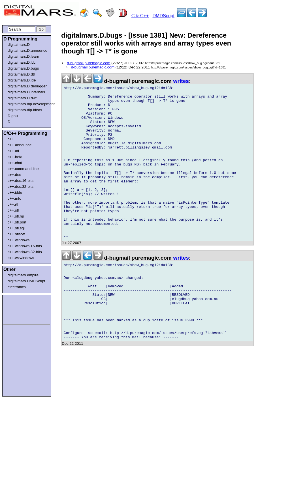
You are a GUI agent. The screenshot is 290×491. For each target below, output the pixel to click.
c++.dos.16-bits (20, 180)
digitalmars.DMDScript (26, 281)
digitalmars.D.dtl (21, 74)
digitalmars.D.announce (27, 50)
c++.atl (13, 151)
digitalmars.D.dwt (22, 98)
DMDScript (163, 15)
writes (181, 81)
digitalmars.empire (23, 275)
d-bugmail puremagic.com (88, 63)
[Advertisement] (20, 309)
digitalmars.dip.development (28, 104)
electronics (17, 287)
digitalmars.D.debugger (27, 86)
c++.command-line (23, 169)
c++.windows (18, 240)
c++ (11, 139)
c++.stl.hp (16, 216)
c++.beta (15, 157)
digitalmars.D (19, 44)
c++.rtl (13, 204)
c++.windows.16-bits (25, 246)
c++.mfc (14, 198)
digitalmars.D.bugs (23, 68)
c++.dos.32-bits (20, 186)
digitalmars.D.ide (22, 80)
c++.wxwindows (21, 258)
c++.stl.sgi (16, 228)
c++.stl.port (17, 222)
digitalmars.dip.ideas (25, 110)
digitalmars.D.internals (26, 92)
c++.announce (20, 145)
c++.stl (13, 210)
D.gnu (13, 116)
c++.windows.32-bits (25, 252)
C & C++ (140, 15)
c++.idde (15, 192)
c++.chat (15, 163)
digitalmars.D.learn (23, 56)
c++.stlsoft (16, 234)
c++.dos (14, 175)
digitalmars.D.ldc (22, 62)
